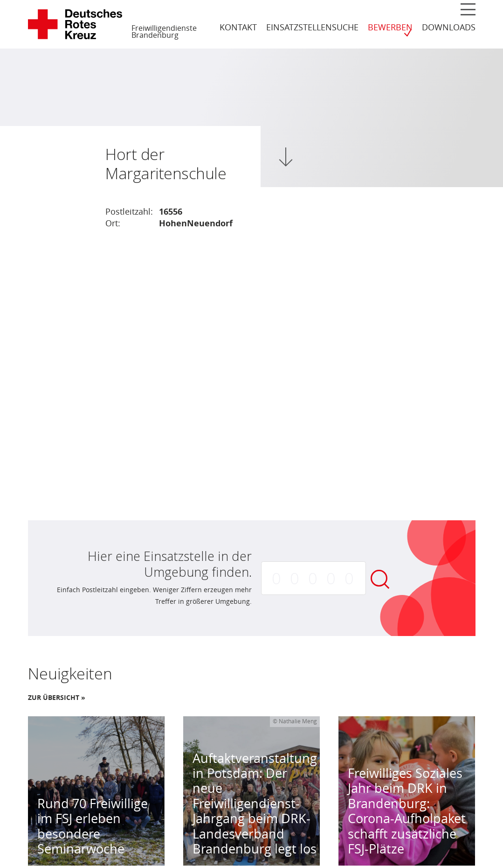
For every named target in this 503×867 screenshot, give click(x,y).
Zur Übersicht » (56, 697)
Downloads (448, 27)
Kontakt (238, 27)
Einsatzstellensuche (312, 27)
